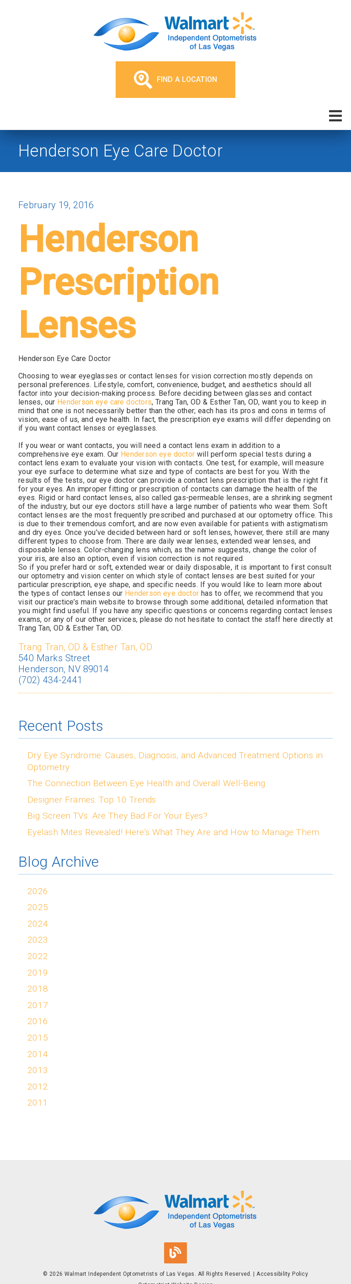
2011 (37, 1102)
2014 (37, 1054)
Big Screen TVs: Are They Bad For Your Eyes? (117, 815)
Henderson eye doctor (158, 454)
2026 (37, 891)
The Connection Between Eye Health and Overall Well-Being (146, 783)
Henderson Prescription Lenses (118, 282)
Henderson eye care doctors (104, 402)
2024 (37, 923)
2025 (37, 907)
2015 (37, 1037)
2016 (37, 1021)
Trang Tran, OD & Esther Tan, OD (85, 647)
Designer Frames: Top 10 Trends (91, 799)
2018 (37, 988)
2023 (37, 939)
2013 (37, 1070)
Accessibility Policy (282, 1274)
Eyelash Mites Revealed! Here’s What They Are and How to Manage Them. (174, 832)
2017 (37, 1005)
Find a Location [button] (176, 79)
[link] (175, 33)
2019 (37, 972)
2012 (37, 1086)
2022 (37, 956)
